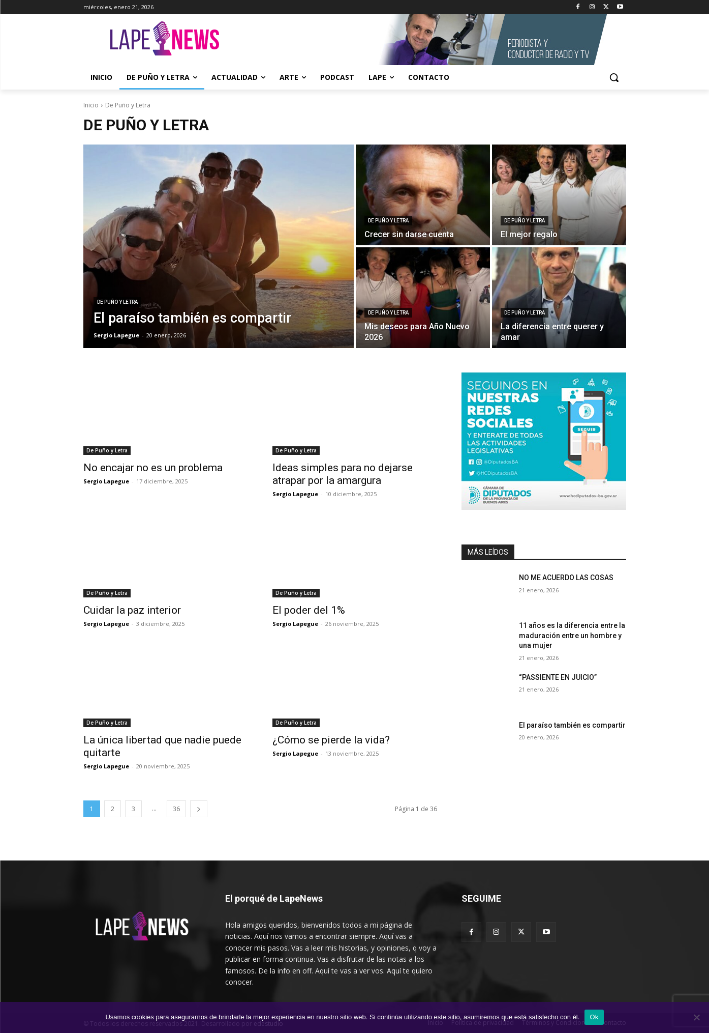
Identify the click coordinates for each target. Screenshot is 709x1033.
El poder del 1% (308, 610)
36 (176, 809)
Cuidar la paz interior (132, 610)
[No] (696, 1017)
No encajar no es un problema (153, 468)
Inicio (91, 105)
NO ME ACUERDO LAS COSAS (566, 577)
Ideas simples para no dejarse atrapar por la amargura (342, 474)
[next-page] (198, 808)
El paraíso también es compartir (572, 725)
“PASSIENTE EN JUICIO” (558, 677)
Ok (594, 1017)
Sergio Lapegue (106, 481)
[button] (614, 77)
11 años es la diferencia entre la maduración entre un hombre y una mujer (572, 635)
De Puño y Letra (117, 302)
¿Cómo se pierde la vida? (331, 740)
